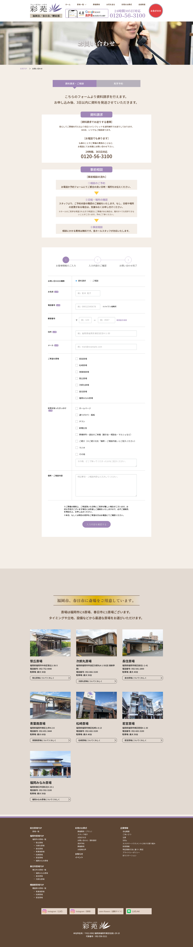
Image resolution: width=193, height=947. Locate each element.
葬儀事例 (81, 846)
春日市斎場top (37, 866)
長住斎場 (39, 848)
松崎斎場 (39, 854)
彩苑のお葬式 (81, 827)
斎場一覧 (35, 831)
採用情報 (126, 846)
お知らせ (79, 853)
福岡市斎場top (37, 835)
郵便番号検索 (122, 320)
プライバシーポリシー (131, 852)
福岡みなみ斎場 (42, 860)
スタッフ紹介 (83, 834)
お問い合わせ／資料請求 (87, 840)
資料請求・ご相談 (74, 83)
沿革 (124, 837)
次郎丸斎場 (40, 845)
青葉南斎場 (40, 851)
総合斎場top (36, 827)
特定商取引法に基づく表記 (133, 849)
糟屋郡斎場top (37, 884)
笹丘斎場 (39, 842)
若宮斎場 (39, 857)
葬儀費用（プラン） (85, 831)
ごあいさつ (127, 834)
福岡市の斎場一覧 (39, 839)
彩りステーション (130, 855)
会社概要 (126, 831)
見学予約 (118, 83)
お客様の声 (82, 849)
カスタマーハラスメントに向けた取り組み (139, 843)
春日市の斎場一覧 (39, 869)
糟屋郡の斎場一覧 (39, 888)
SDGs (125, 840)
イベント (79, 857)
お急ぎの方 (156, 10)
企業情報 (124, 827)
